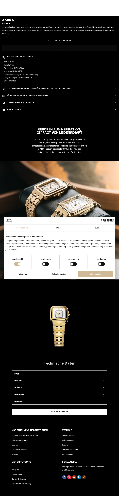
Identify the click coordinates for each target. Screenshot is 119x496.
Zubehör (65, 445)
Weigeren (23, 274)
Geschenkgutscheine (70, 449)
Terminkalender (68, 435)
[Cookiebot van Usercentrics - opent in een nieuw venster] (103, 221)
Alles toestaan (95, 274)
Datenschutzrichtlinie (19, 449)
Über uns (15, 445)
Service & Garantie (19, 479)
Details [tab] (59, 228)
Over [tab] (97, 228)
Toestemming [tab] (22, 228)
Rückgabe (15, 470)
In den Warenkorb (59, 48)
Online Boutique (68, 440)
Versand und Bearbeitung (21, 484)
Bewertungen (17, 474)
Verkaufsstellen (68, 454)
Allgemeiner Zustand (20, 440)
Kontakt (15, 454)
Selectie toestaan (59, 274)
